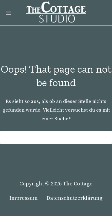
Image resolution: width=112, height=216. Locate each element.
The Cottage (78, 183)
